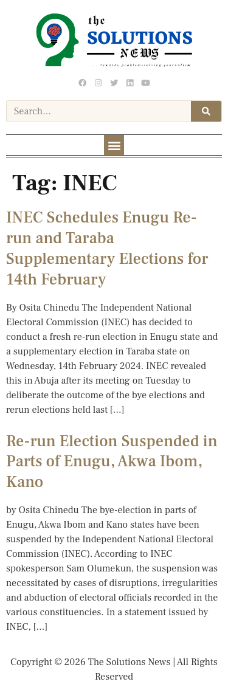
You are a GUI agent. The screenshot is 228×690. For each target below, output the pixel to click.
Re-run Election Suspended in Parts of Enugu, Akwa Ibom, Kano (112, 462)
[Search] (206, 111)
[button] (114, 145)
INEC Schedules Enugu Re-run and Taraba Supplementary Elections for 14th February (107, 248)
